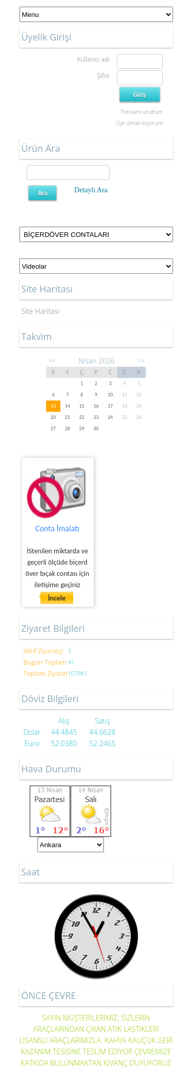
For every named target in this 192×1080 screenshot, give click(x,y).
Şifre (103, 75)
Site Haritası (41, 311)
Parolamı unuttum (141, 111)
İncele (57, 598)
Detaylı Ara (91, 190)
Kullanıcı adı (93, 59)
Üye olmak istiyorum (139, 123)
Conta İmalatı (57, 528)
